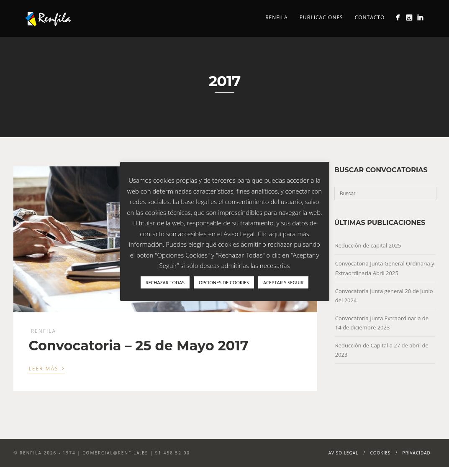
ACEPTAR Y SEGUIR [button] (283, 282)
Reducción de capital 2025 (368, 245)
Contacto (370, 17)
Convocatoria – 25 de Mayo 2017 (138, 345)
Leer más (46, 368)
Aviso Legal (343, 453)
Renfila (276, 17)
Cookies (380, 453)
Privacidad (417, 453)
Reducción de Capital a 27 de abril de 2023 (381, 350)
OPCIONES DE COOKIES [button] (224, 282)
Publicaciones (321, 17)
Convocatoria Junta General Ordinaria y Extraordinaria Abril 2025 (384, 268)
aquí (275, 234)
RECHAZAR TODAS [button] (165, 282)
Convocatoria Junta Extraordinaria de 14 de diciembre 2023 (381, 322)
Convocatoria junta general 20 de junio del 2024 (384, 295)
